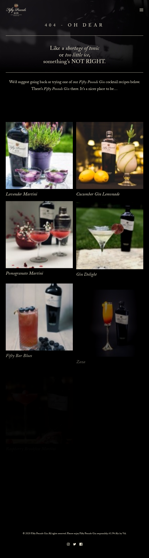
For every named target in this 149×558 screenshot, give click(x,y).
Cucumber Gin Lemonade (97, 195)
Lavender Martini (21, 195)
